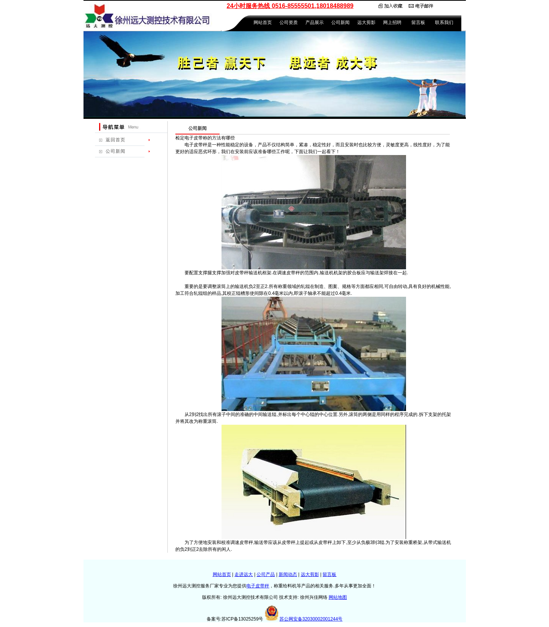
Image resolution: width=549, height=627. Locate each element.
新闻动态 (288, 574)
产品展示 (314, 22)
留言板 (418, 22)
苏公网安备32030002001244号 (310, 619)
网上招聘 (392, 22)
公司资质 (288, 22)
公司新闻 (340, 22)
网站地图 (338, 597)
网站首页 (263, 22)
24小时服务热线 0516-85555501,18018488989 (290, 6)
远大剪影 (366, 22)
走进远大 (243, 574)
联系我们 (444, 22)
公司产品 (266, 574)
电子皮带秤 (257, 586)
